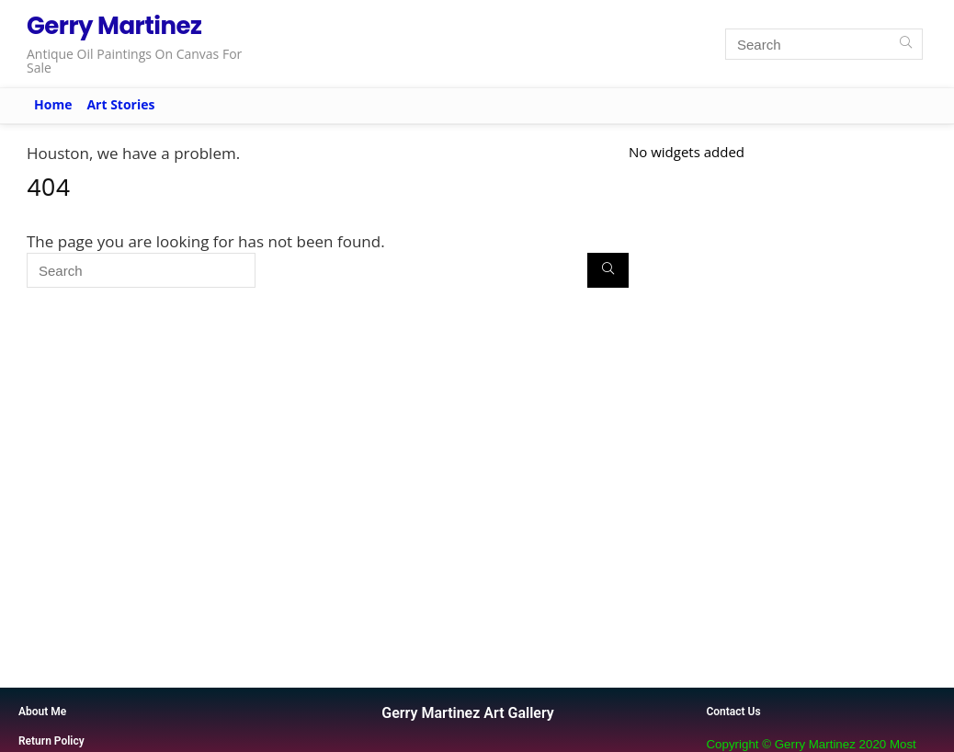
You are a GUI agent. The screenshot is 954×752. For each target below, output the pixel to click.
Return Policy (51, 741)
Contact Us (733, 711)
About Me (42, 711)
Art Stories (120, 104)
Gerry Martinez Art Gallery (467, 713)
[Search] (906, 44)
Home (53, 104)
